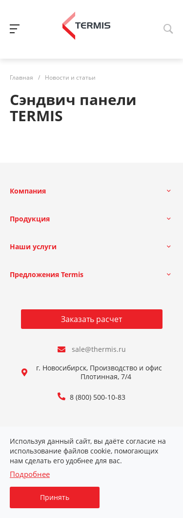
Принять (54, 497)
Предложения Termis (46, 274)
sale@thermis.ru (99, 349)
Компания (28, 190)
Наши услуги (33, 246)
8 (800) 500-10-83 (97, 397)
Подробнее (30, 474)
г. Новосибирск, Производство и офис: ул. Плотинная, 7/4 (105, 372)
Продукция (30, 218)
